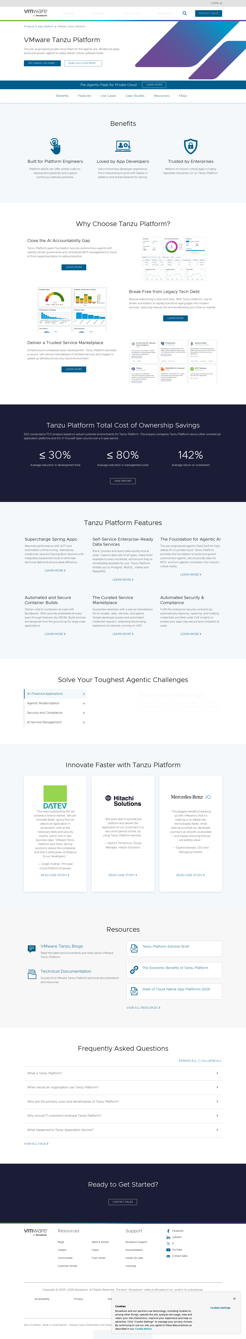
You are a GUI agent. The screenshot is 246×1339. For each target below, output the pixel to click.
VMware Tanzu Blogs (62, 946)
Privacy (78, 1299)
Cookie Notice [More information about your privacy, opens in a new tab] (143, 1329)
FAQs (183, 96)
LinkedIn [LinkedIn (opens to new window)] (174, 1237)
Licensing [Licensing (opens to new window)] (131, 1266)
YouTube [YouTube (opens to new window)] (174, 1250)
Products (68, 13)
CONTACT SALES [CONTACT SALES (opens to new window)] (123, 1202)
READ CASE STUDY (54, 875)
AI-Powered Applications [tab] (56, 693)
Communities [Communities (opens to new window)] (65, 1258)
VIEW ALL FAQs (35, 1143)
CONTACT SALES (209, 13)
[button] (123, 1074)
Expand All (188, 1061)
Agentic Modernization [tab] (56, 703)
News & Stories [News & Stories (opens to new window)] (100, 1242)
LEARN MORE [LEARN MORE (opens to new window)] (74, 369)
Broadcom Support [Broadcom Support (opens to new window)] (136, 1242)
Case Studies (135, 96)
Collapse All (211, 1061)
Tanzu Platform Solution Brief (165, 946)
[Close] (234, 1298)
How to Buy (131, 13)
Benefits (62, 96)
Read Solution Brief (82, 63)
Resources (164, 13)
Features (84, 96)
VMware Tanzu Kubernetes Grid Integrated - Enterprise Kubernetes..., (107, 1325)
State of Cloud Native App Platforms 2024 (176, 989)
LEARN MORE (154, 85)
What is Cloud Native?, (55, 1325)
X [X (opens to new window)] (170, 1243)
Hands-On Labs (134, 1258)
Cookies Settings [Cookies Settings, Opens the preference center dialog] (220, 1308)
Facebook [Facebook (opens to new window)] (174, 1231)
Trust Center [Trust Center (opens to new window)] (98, 1258)
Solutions (99, 13)
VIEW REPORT (123, 481)
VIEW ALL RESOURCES (142, 1007)
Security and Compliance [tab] (56, 712)
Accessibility (42, 1299)
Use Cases (108, 96)
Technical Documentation (66, 971)
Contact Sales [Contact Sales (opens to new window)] (177, 1256)
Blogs (61, 1242)
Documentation (134, 1250)
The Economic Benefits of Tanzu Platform (175, 968)
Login (216, 3)
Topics (95, 1250)
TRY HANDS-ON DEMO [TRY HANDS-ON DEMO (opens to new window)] (41, 63)
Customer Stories (67, 1266)
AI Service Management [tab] (56, 722)
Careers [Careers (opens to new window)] (62, 1250)
